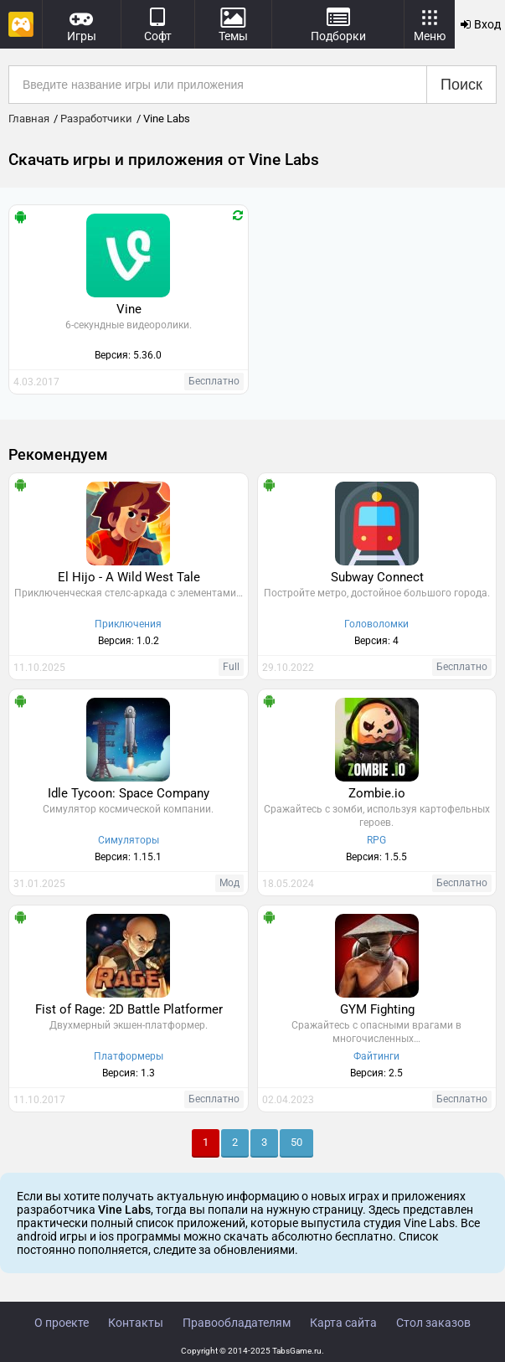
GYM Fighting (377, 1009)
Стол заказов (433, 1322)
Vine (129, 309)
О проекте (61, 1322)
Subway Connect (377, 577)
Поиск (461, 84)
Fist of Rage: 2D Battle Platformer (129, 1009)
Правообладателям (237, 1322)
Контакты (135, 1322)
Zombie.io (376, 793)
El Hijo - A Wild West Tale (129, 577)
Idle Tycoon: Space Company (128, 793)
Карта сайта (343, 1322)
